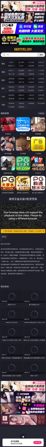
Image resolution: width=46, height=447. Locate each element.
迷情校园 (11, 99)
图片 (3, 88)
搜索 (41, 55)
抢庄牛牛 (41, 66)
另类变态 (41, 82)
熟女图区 (31, 90)
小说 (3, 96)
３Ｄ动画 (41, 70)
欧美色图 (31, 87)
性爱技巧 (41, 99)
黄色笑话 (31, 99)
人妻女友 (31, 95)
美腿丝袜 (11, 90)
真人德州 (21, 62)
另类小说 (21, 99)
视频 (3, 72)
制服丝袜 (11, 82)
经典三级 (21, 82)
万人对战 (31, 62)
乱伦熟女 (31, 82)
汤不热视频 (41, 103)
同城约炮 (11, 103)
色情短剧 (21, 107)
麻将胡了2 (11, 66)
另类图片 (41, 90)
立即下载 (37, 442)
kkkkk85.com (23, 49)
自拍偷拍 (21, 70)
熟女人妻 (11, 74)
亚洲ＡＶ (11, 70)
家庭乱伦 (21, 95)
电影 (3, 80)
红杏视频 (11, 107)
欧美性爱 (41, 79)
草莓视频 (31, 103)
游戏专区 (41, 62)
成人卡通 (31, 79)
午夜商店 (21, 103)
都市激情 (11, 95)
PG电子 (11, 62)
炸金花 (21, 66)
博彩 (3, 64)
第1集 (4, 237)
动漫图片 (41, 87)
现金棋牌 (31, 66)
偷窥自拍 (11, 87)
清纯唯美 (21, 90)
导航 (3, 105)
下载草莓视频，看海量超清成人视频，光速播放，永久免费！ (23, 231)
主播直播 (31, 74)
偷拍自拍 (21, 79)
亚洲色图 (21, 87)
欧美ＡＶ (31, 70)
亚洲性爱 (11, 79)
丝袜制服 (21, 74)
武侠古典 (41, 95)
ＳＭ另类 (41, 74)
